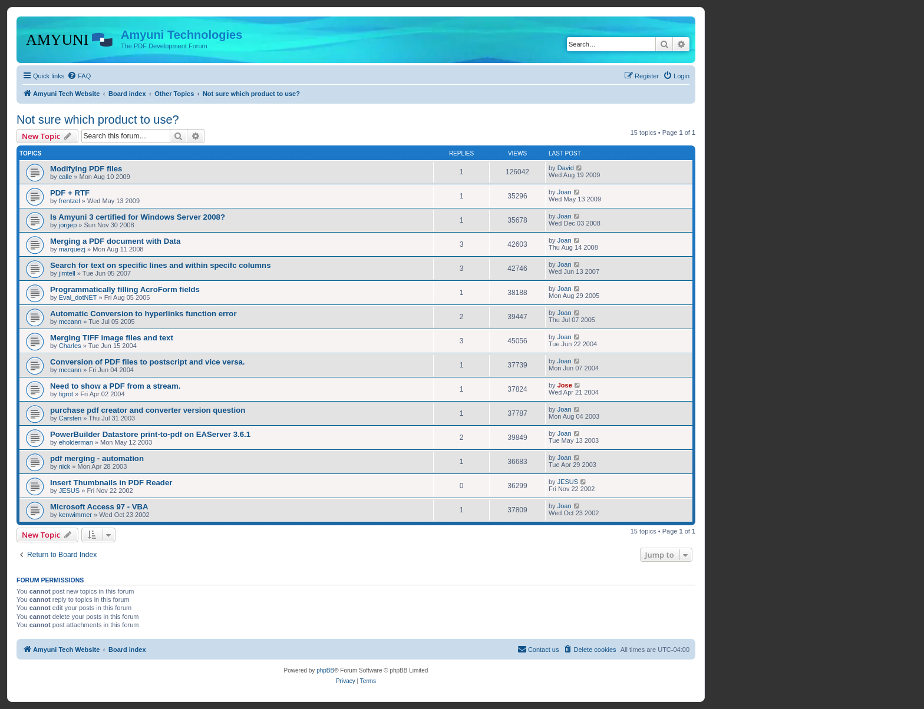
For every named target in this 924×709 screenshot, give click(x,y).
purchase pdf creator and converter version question (147, 410)
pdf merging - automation (97, 458)
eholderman (76, 442)
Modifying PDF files (86, 168)
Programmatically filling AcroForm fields (125, 289)
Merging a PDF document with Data (115, 241)
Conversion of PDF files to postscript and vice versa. (147, 361)
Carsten (70, 418)
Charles (70, 345)
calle (65, 176)
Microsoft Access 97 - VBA (99, 506)
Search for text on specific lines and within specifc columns (160, 265)
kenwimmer (75, 514)
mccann (70, 321)
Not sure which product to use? (97, 119)
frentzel (69, 200)
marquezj (72, 249)
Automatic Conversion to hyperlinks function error (143, 313)
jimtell (67, 273)
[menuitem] (79, 76)
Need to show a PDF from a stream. (115, 386)
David (565, 167)
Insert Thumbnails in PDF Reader (111, 482)
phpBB (325, 670)
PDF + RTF (70, 192)
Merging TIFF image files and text (111, 337)
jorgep (68, 224)
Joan (564, 192)
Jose (564, 385)
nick (65, 466)
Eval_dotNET (78, 297)
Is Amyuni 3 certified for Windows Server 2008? (137, 217)
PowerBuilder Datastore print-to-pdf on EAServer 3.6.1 (150, 434)
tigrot (66, 393)
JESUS (69, 490)
